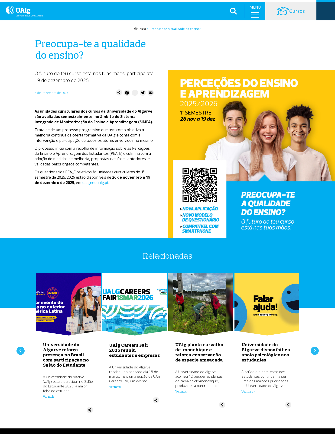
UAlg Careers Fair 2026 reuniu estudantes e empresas (134, 353)
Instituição (19, 5)
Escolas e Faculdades (51, 5)
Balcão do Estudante (242, 5)
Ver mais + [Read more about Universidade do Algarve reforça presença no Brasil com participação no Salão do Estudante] (50, 400)
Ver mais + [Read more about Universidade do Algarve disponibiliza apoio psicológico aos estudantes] (248, 394)
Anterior (20, 351)
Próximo (315, 351)
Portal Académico (279, 5)
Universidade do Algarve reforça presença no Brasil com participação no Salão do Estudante (66, 358)
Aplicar (233, 18)
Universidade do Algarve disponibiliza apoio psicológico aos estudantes (265, 355)
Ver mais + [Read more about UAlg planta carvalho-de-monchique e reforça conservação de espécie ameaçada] (182, 394)
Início (142, 32)
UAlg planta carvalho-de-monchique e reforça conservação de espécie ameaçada (200, 355)
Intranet (306, 5)
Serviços (80, 5)
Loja (325, 5)
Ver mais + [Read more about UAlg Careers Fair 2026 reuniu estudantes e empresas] (116, 390)
